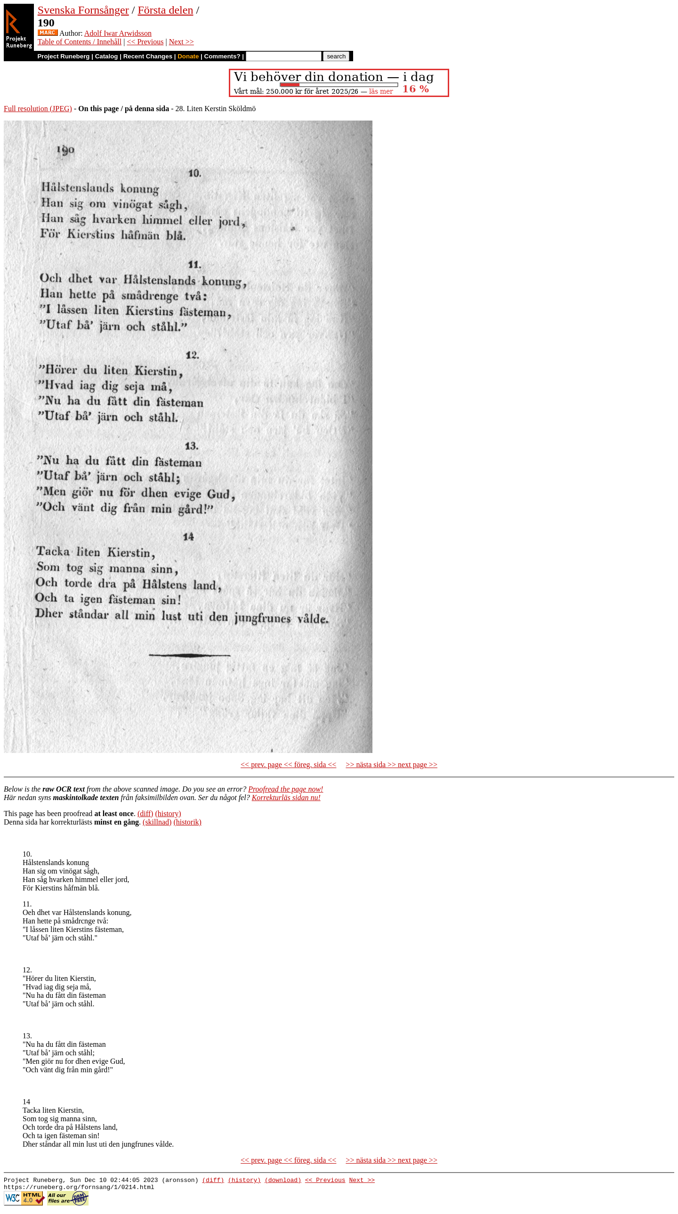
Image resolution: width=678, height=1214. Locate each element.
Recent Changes (147, 56)
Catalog (106, 56)
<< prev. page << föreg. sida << (288, 765)
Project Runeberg (63, 56)
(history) (168, 813)
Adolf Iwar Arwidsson (118, 33)
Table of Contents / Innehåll (79, 42)
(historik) (187, 822)
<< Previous (145, 42)
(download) (283, 1181)
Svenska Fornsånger (83, 10)
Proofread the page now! (285, 789)
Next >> (181, 42)
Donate (188, 56)
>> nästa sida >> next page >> (391, 765)
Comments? (222, 56)
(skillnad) (157, 822)
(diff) (145, 813)
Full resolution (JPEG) (38, 109)
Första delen (165, 10)
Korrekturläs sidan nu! (286, 797)
